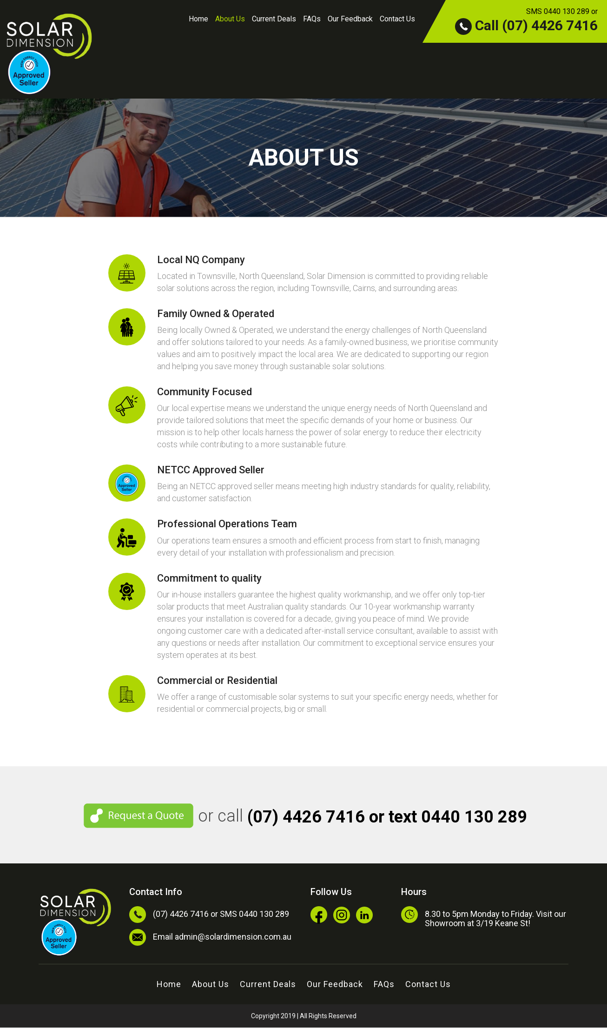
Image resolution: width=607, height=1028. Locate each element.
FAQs (312, 18)
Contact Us (397, 18)
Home (198, 18)
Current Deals (274, 18)
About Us (230, 18)
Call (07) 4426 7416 (526, 25)
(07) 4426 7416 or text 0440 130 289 (387, 817)
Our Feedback (350, 18)
